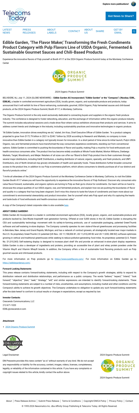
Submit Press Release (48, 401)
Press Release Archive (25, 401)
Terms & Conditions (71, 401)
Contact (74, 31)
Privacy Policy (116, 401)
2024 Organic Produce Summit (20, 327)
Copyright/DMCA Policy (95, 401)
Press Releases (29, 31)
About (9, 401)
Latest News (7, 31)
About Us (88, 31)
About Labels (51, 31)
